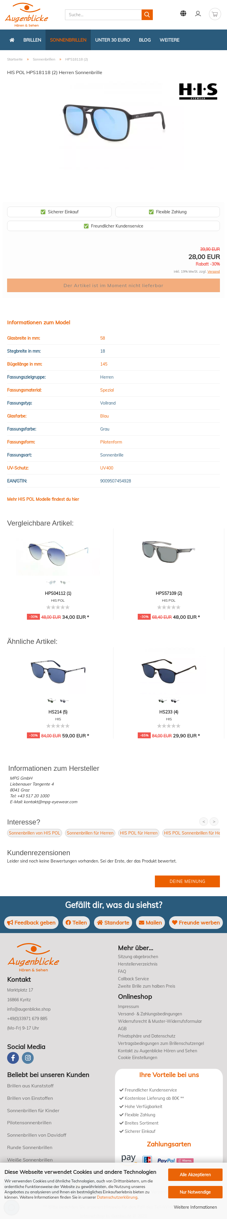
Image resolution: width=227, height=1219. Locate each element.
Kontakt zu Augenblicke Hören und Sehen (157, 1050)
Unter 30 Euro (112, 40)
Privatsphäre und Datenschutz (146, 1036)
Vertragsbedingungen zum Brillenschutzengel (161, 1043)
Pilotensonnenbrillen (29, 1122)
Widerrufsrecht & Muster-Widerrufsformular (160, 1021)
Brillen (32, 40)
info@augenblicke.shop (29, 1009)
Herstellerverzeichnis (138, 964)
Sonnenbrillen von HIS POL (34, 833)
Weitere (169, 40)
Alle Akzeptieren (195, 1174)
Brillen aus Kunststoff (30, 1086)
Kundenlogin (198, 13)
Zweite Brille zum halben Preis (146, 986)
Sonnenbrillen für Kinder (33, 1110)
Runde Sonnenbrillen (29, 1147)
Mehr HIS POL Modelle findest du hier (43, 499)
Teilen (76, 922)
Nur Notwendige (195, 1192)
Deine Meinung (187, 881)
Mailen (150, 922)
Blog (145, 40)
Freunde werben (196, 922)
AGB (122, 1028)
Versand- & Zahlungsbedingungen (150, 1014)
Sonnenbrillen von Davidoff (36, 1135)
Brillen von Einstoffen (30, 1098)
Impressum (128, 1006)
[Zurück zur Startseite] (12, 40)
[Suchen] (147, 14)
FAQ (122, 971)
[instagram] (28, 1058)
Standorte (113, 922)
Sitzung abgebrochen (138, 956)
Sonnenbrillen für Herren (90, 833)
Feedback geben (31, 922)
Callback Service (133, 978)
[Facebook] (13, 1058)
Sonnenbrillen (68, 40)
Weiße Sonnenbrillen (30, 1160)
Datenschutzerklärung (117, 1197)
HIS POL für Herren (139, 833)
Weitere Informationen (195, 1207)
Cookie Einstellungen (137, 1057)
